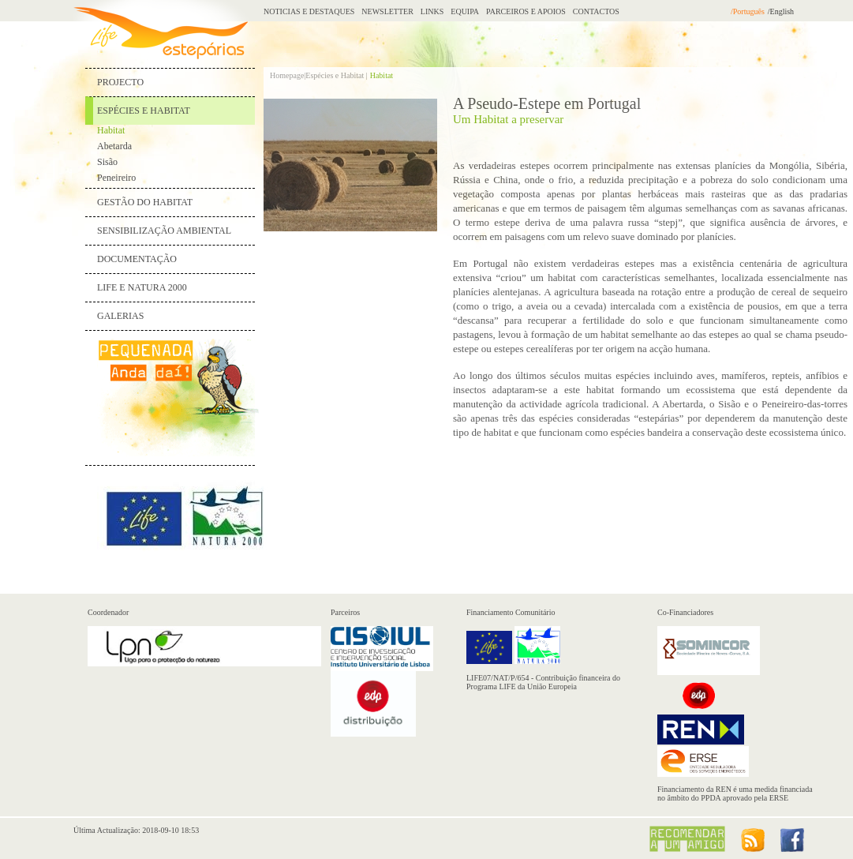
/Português (748, 11)
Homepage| (287, 75)
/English (781, 11)
